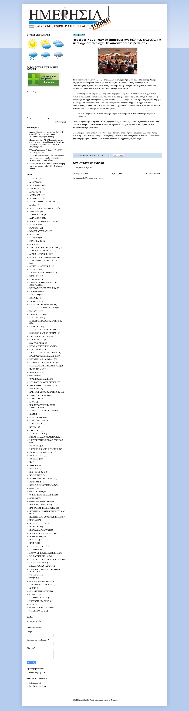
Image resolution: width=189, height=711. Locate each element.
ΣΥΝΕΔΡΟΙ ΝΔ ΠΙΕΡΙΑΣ (39, 556)
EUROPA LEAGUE (37, 598)
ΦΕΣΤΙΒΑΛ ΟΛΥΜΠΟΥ (39, 581)
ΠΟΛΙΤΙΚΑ (34, 540)
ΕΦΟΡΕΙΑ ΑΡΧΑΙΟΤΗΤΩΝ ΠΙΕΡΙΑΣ (44, 366)
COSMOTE (34, 594)
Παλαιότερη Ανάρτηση (152, 173)
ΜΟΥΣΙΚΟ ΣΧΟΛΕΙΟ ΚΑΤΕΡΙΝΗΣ (43, 449)
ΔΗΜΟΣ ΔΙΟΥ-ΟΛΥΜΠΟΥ (40, 251)
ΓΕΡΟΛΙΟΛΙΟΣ (35, 241)
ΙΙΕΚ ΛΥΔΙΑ (34, 389)
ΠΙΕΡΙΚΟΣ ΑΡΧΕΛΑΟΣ (39, 530)
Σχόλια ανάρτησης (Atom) (93, 178)
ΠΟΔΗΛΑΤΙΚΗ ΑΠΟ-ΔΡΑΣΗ (41, 533)
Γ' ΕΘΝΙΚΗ (34, 238)
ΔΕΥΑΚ (32, 244)
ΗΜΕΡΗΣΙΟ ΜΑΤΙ (36, 369)
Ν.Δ (31, 462)
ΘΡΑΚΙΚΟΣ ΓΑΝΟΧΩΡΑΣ (40, 379)
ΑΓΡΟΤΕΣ (33, 182)
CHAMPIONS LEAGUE (39, 591)
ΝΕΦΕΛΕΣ (33, 469)
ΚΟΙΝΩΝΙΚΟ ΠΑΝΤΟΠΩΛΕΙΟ (42, 411)
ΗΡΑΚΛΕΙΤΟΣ (35, 372)
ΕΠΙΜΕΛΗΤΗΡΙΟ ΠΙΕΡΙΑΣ (40, 346)
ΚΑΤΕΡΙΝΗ (34, 399)
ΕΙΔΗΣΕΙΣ (33, 291)
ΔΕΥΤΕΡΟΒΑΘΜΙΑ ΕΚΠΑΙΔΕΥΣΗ (43, 247)
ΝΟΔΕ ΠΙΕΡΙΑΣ (36, 475)
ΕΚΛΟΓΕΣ (33, 301)
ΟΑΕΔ (31, 488)
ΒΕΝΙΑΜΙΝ (34, 228)
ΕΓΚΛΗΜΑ (34, 279)
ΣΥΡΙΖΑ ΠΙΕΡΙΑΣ (36, 563)
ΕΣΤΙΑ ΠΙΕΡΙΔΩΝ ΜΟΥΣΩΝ (41, 359)
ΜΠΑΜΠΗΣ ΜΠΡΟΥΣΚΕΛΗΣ (41, 452)
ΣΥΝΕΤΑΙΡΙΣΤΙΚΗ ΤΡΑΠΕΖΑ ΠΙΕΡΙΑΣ (45, 559)
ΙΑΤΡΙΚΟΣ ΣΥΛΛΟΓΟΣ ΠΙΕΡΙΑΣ (42, 382)
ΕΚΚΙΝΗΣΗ (34, 298)
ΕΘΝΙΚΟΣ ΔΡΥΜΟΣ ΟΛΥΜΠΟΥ (42, 288)
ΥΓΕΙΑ (32, 578)
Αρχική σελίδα (116, 173)
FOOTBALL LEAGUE (38, 601)
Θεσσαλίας (124, 121)
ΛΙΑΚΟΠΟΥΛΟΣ (36, 434)
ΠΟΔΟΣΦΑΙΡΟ (35, 536)
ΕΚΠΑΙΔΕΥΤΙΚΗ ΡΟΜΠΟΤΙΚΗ (42, 308)
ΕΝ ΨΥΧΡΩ (34, 327)
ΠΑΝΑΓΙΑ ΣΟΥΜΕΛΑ (38, 505)
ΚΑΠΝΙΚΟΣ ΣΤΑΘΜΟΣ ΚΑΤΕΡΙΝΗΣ (44, 392)
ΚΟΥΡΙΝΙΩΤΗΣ (35, 424)
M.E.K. (32, 604)
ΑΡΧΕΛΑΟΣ (34, 211)
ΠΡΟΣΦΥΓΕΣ (34, 543)
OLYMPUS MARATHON (39, 608)
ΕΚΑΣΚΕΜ (34, 295)
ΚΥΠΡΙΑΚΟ (34, 430)
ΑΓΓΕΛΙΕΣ (34, 179)
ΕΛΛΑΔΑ (33, 311)
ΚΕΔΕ (110, 80)
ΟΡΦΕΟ (32, 498)
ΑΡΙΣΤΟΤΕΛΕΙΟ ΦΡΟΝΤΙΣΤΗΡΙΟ (43, 208)
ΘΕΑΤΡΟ (33, 376)
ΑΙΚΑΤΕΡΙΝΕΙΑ (36, 198)
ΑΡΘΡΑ (32, 205)
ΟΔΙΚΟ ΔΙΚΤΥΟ (36, 492)
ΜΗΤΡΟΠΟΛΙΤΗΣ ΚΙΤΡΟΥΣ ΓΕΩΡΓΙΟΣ (46, 440)
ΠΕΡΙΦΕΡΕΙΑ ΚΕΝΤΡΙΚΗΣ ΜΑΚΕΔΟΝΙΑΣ (47, 511)
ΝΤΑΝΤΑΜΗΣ (35, 482)
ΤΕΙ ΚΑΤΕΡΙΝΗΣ (36, 575)
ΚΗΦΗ (32, 402)
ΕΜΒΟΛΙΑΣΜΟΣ (36, 318)
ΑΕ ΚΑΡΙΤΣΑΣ (35, 185)
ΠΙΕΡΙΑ (32, 520)
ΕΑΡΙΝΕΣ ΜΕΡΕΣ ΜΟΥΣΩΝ (41, 273)
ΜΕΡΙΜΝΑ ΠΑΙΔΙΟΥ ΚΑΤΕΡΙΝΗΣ (43, 437)
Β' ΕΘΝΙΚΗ (34, 225)
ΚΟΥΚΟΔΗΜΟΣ (36, 417)
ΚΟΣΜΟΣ (33, 414)
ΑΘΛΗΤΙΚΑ (34, 189)
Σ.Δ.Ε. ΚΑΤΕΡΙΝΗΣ (37, 546)
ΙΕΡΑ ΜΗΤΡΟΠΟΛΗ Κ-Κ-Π (40, 385)
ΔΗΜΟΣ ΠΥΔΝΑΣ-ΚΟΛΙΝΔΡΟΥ (42, 257)
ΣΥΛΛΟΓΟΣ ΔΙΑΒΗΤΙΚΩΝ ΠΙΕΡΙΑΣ (44, 553)
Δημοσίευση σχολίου (84, 168)
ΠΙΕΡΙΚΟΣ (33, 527)
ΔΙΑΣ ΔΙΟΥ (34, 269)
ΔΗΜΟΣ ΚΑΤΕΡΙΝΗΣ (38, 254)
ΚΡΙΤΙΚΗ (33, 427)
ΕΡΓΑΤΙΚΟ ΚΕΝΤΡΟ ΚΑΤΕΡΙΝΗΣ (43, 353)
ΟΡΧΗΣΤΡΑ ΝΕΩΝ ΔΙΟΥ (39, 501)
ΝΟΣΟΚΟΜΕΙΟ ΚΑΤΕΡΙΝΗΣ (41, 478)
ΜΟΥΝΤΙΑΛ (34, 446)
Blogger (114, 700)
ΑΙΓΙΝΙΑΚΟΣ (34, 195)
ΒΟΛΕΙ (32, 234)
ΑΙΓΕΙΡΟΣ (33, 192)
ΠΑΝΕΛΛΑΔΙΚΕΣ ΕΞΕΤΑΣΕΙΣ (42, 508)
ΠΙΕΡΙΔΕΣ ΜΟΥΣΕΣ (37, 523)
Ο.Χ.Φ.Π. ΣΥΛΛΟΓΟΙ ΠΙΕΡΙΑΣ (42, 485)
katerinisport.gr (35, 683)
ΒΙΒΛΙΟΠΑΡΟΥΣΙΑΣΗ (38, 231)
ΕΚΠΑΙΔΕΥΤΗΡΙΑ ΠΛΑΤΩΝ (41, 304)
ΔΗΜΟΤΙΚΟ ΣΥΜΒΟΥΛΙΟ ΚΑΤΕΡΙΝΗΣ (45, 261)
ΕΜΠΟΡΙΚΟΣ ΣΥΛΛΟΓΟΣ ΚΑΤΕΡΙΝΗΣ (45, 321)
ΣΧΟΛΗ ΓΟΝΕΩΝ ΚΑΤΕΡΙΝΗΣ (42, 566)
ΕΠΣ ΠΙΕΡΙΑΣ (35, 349)
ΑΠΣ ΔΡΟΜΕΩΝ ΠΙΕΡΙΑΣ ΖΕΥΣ (42, 202)
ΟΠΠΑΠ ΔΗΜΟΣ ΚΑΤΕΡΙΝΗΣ (42, 495)
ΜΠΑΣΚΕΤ (34, 459)
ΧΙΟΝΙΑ (32, 588)
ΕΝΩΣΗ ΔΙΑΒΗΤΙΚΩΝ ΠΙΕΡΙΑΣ (42, 330)
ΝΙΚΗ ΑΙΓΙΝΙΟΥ (36, 472)
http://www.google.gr (37, 686)
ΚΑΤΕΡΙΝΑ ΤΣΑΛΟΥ (38, 395)
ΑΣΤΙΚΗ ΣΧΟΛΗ (36, 215)
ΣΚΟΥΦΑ (33, 550)
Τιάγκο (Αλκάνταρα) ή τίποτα (40, 150)
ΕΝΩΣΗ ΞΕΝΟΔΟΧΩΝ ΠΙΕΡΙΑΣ (42, 333)
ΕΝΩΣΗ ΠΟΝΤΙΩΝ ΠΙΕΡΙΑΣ (41, 336)
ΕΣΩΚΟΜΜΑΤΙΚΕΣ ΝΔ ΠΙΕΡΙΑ (42, 363)
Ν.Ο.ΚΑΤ (33, 465)
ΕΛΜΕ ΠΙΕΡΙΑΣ (36, 314)
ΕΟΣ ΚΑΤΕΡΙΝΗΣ (36, 343)
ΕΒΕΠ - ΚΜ (34, 276)
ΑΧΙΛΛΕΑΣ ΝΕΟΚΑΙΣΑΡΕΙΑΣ (42, 221)
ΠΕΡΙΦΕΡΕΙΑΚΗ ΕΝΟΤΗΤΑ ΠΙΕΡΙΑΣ (45, 517)
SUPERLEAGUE (36, 611)
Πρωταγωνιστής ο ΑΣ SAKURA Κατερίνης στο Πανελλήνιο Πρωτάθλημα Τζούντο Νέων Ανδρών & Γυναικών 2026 (46, 142)
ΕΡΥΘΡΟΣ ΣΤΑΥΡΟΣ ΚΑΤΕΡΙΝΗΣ (43, 356)
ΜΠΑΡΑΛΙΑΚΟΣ (36, 456)
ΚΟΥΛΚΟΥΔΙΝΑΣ (36, 420)
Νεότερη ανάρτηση (80, 173)
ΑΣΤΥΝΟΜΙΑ (35, 218)
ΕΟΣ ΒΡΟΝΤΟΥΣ (36, 340)
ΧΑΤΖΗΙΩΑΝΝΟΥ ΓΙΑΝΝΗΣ (41, 585)
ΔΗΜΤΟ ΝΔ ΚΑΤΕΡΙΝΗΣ (39, 266)
